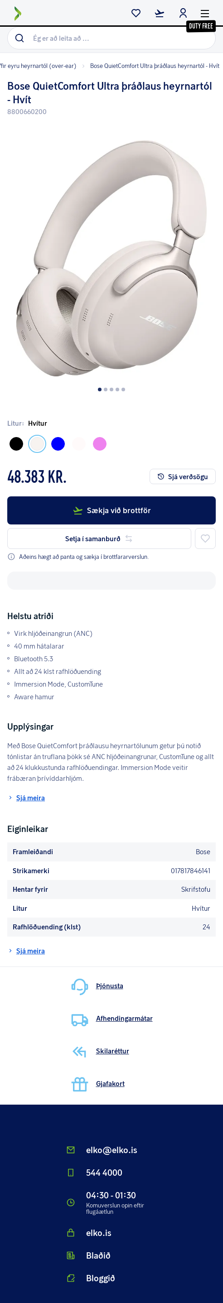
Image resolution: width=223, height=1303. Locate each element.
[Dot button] (100, 389)
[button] (111, 252)
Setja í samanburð (99, 538)
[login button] (183, 14)
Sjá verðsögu (182, 476)
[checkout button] (159, 14)
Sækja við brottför (112, 510)
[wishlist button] (136, 14)
